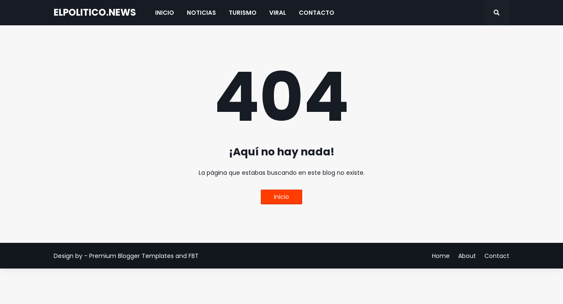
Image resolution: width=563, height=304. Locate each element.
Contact (496, 256)
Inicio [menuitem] (164, 12)
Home (441, 256)
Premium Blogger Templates (131, 256)
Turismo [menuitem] (243, 12)
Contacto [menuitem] (316, 12)
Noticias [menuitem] (201, 12)
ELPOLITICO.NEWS (95, 12)
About (467, 256)
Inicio (281, 197)
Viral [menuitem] (277, 12)
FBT (194, 256)
